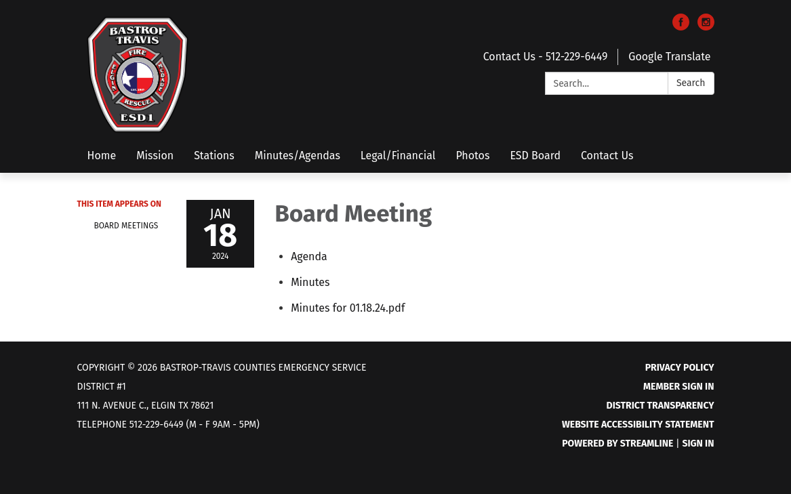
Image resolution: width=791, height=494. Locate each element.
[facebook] (680, 26)
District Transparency (660, 405)
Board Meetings (126, 225)
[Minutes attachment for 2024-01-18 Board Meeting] (310, 282)
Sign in (698, 443)
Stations (214, 155)
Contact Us (607, 155)
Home (102, 155)
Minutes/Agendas (297, 155)
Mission (155, 155)
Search (691, 83)
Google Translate (669, 56)
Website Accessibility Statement (638, 424)
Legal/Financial (398, 155)
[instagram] (705, 26)
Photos (472, 155)
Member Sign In (678, 386)
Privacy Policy (679, 367)
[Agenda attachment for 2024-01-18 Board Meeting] (309, 256)
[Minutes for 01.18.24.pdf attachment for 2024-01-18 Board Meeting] (348, 308)
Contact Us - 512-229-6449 (545, 56)
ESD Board (535, 155)
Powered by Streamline (617, 443)
